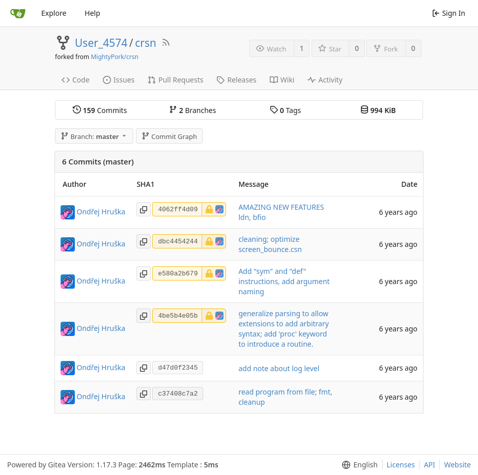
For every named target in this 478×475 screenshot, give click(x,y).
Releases (236, 80)
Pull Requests (175, 80)
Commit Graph (169, 136)
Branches (192, 110)
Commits (100, 110)
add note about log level (278, 368)
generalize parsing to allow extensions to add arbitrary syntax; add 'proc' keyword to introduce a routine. (283, 329)
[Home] (17, 13)
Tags (285, 110)
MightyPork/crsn (114, 56)
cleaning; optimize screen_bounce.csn (269, 244)
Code (76, 80)
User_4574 (101, 43)
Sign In (449, 13)
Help (92, 13)
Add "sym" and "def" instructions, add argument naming (283, 281)
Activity (324, 80)
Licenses (401, 464)
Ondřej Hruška (101, 211)
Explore (53, 13)
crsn (145, 43)
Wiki (282, 80)
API (429, 464)
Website (457, 464)
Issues (118, 80)
